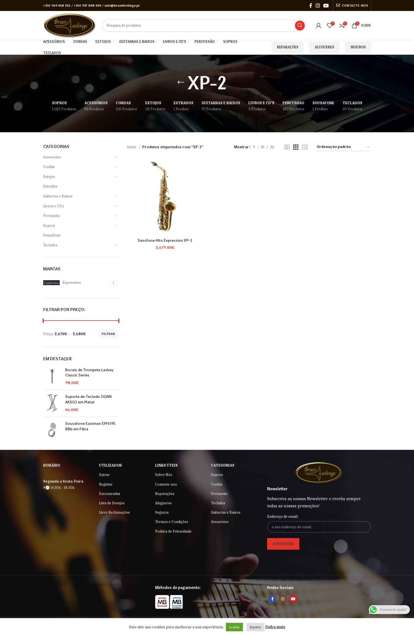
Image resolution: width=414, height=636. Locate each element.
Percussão (51, 215)
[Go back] (181, 82)
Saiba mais (275, 626)
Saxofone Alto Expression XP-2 (165, 240)
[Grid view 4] (305, 147)
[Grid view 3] (295, 147)
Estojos (49, 176)
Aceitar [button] (234, 627)
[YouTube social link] (326, 5)
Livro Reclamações (114, 512)
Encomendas (109, 493)
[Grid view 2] (287, 147)
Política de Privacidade (173, 531)
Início (132, 147)
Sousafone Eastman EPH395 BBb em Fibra (90, 426)
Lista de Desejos (112, 503)
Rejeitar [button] (255, 627)
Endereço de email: (282, 516)
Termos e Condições (171, 521)
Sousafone (52, 235)
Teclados (50, 245)
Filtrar (108, 334)
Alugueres (324, 47)
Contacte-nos (166, 484)
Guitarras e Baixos (58, 196)
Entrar (104, 474)
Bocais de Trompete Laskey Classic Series (89, 372)
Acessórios (52, 157)
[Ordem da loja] (343, 147)
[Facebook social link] (311, 5)
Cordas (49, 166)
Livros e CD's (53, 206)
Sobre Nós (163, 474)
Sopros (49, 225)
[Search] (204, 25)
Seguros (358, 47)
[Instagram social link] (318, 5)
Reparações (287, 47)
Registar (106, 484)
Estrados (50, 186)
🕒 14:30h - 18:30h (59, 487)
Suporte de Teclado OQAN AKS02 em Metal (88, 399)
